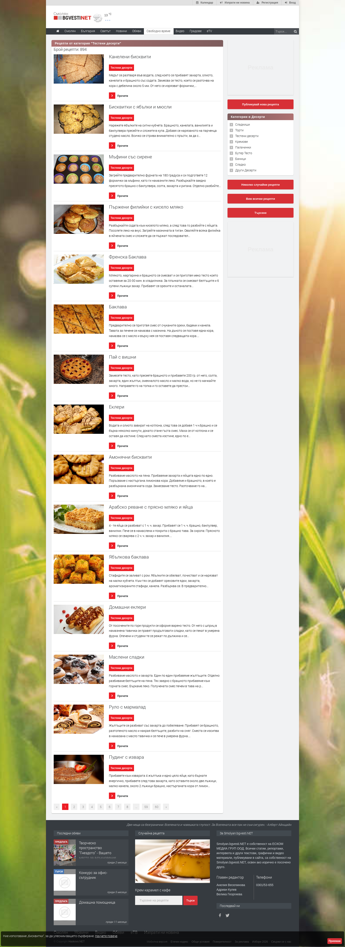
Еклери (116, 407)
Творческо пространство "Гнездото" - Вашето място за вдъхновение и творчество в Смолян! (97, 855)
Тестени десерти (121, 67)
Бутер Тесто (243, 153)
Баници (240, 159)
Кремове (241, 141)
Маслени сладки (126, 657)
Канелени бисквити (130, 56)
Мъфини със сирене (130, 156)
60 (156, 807)
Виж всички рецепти (260, 198)
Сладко (240, 164)
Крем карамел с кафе (152, 890)
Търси (190, 900)
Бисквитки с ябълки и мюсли (140, 106)
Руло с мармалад (127, 707)
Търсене (261, 212)
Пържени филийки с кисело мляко (146, 207)
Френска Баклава (127, 257)
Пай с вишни (122, 357)
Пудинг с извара (126, 757)
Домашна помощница (97, 902)
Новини (121, 31)
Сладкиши (242, 124)
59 (146, 807)
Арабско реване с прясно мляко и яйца (151, 507)
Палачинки (243, 147)
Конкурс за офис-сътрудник (93, 875)
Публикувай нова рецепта (260, 104)
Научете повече (106, 936)
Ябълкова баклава (129, 557)
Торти (239, 130)
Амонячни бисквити (130, 457)
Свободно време (158, 31)
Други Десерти (245, 170)
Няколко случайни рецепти (260, 184)
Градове (196, 31)
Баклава (118, 306)
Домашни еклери (127, 607)
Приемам (335, 941)
